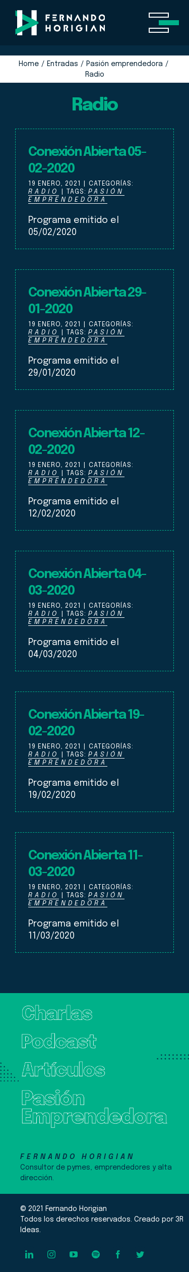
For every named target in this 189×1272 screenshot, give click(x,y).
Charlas (34, 1009)
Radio (43, 192)
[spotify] (95, 1254)
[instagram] (51, 1254)
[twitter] (140, 1254)
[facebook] (118, 1254)
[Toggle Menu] (161, 23)
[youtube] (73, 1254)
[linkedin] (29, 1254)
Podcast (36, 1037)
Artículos (37, 1065)
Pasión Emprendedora (76, 196)
